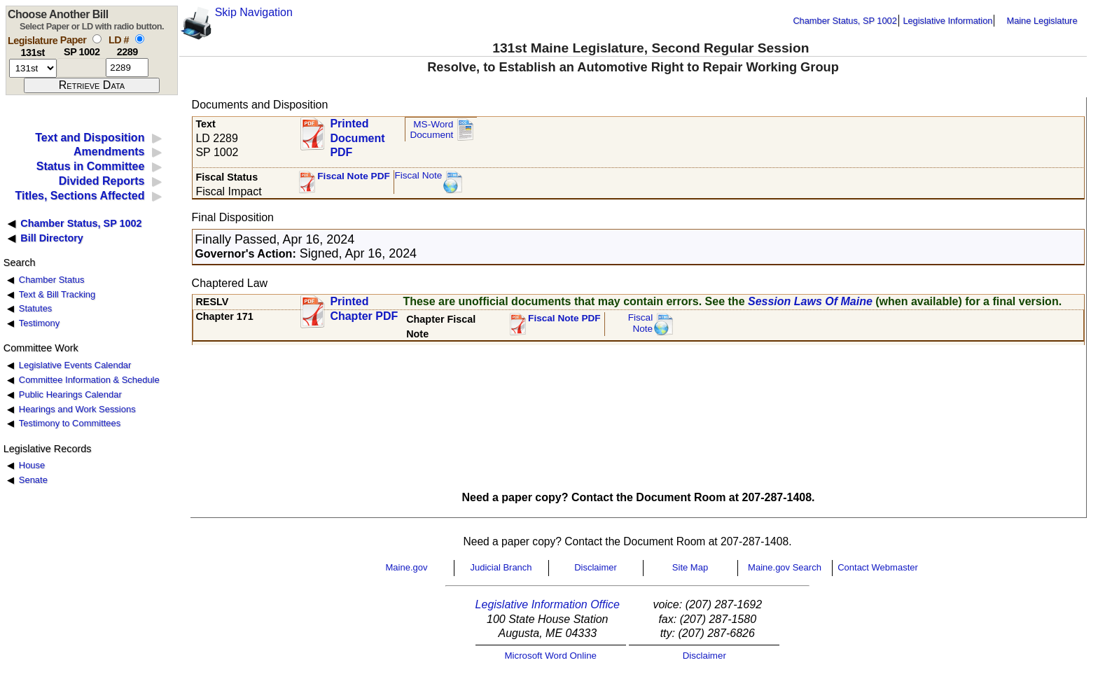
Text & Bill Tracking (57, 294)
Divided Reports (102, 181)
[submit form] (92, 85)
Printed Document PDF (357, 134)
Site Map (690, 567)
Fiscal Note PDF (353, 176)
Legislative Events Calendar (75, 365)
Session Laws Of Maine (810, 301)
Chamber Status (52, 279)
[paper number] (81, 67)
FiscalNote (640, 323)
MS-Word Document (431, 130)
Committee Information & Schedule (89, 379)
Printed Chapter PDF (364, 308)
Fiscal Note (418, 175)
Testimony (39, 323)
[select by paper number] (97, 38)
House (32, 465)
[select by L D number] (139, 38)
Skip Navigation (254, 12)
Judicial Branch (500, 567)
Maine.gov (407, 567)
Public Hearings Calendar (70, 394)
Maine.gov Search (784, 567)
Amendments (109, 152)
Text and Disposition (89, 138)
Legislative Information (947, 20)
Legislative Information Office (547, 604)
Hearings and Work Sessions (77, 409)
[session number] (33, 68)
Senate (33, 480)
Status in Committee (90, 166)
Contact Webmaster (878, 567)
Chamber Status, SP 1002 (844, 20)
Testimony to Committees (69, 423)
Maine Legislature (1041, 20)
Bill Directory (51, 238)
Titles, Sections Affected (79, 196)
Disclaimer (595, 567)
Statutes (36, 308)
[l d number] (127, 67)
